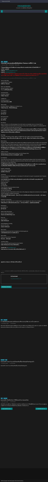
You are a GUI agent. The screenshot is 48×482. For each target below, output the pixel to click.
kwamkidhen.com (12, 247)
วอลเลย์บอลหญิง (31, 271)
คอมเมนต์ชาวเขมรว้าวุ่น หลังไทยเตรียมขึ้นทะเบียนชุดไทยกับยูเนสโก (17, 361)
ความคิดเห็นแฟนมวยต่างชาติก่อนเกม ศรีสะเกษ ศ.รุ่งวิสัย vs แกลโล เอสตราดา (20, 321)
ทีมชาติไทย (26, 271)
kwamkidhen (24, 6)
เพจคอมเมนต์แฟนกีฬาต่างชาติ (11, 70)
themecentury (20, 480)
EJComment (11, 65)
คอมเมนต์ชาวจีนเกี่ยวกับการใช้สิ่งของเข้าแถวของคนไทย (14, 400)
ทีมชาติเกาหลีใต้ (21, 271)
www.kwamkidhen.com (11, 72)
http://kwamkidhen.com (16, 278)
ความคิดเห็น (11, 271)
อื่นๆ (6, 359)
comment (7, 271)
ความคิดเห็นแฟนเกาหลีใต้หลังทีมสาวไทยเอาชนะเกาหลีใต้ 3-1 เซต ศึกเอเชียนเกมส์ (41, 408)
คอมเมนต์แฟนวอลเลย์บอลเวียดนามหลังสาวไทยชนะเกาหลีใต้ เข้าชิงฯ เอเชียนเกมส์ (7, 408)
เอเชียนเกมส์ (37, 271)
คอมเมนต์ (5, 61)
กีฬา (2, 61)
